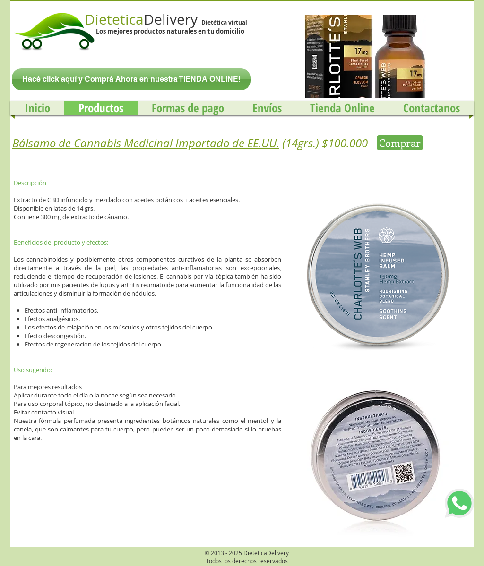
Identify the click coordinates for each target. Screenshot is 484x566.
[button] (362, 56)
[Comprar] (400, 142)
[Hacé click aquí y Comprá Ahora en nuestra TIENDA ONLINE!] (131, 79)
